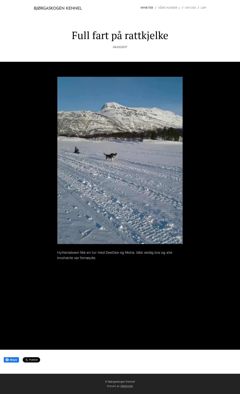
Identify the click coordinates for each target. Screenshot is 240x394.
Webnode (126, 386)
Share (11, 359)
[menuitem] (149, 7)
